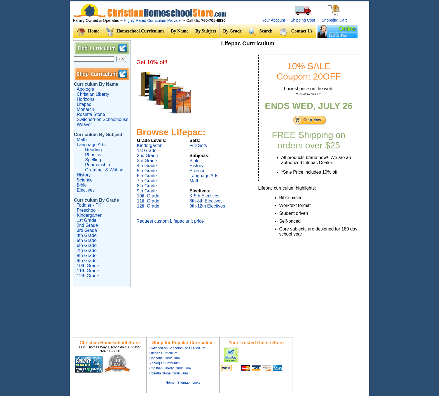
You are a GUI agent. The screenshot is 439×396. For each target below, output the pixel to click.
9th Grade (87, 260)
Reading (93, 149)
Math (82, 139)
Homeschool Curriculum (135, 32)
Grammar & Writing (104, 169)
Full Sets (198, 145)
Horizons (85, 99)
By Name (179, 31)
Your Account (273, 20)
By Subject (205, 31)
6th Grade (87, 245)
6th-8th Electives (206, 201)
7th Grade (87, 250)
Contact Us (295, 32)
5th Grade (87, 240)
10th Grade (88, 265)
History (84, 175)
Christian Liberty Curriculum (170, 368)
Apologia (85, 89)
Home (88, 32)
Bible (82, 185)
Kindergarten (89, 215)
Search (260, 32)
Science (85, 180)
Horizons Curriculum (165, 358)
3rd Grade (87, 230)
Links (196, 383)
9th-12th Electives (207, 206)
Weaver (84, 124)
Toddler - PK (89, 205)
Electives (86, 190)
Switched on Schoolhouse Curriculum (177, 348)
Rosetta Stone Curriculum (169, 373)
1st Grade (86, 220)
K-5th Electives (205, 196)
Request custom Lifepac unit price (170, 221)
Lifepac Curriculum (164, 353)
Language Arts (91, 144)
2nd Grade (87, 225)
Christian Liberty (93, 94)
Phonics (93, 154)
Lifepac (84, 104)
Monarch (85, 109)
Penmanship (97, 164)
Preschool (87, 210)
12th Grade (88, 275)
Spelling (93, 159)
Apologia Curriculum (165, 363)
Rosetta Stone (91, 114)
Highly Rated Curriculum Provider (153, 20)
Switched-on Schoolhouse (103, 119)
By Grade (232, 31)
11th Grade (88, 270)
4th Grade (87, 235)
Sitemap (183, 383)
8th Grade (87, 255)
